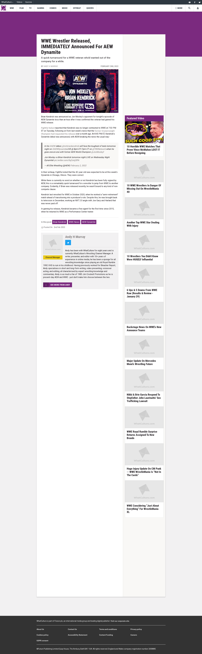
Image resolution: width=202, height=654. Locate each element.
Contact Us (72, 629)
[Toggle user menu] (198, 8)
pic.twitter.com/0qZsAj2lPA (66, 160)
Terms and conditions (108, 629)
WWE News (74, 222)
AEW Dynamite (88, 222)
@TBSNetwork (99, 149)
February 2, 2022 (78, 165)
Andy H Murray (51, 66)
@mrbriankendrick (70, 146)
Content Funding (106, 635)
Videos (19, 2)
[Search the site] (189, 8)
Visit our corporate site (120, 621)
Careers (134, 635)
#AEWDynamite (59, 149)
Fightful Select (47, 128)
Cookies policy (42, 635)
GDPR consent (42, 641)
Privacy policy (136, 629)
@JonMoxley (97, 152)
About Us (40, 629)
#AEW (52, 146)
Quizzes (28, 2)
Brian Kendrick (59, 222)
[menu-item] (12, 8)
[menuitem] (189, 2)
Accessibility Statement (77, 635)
